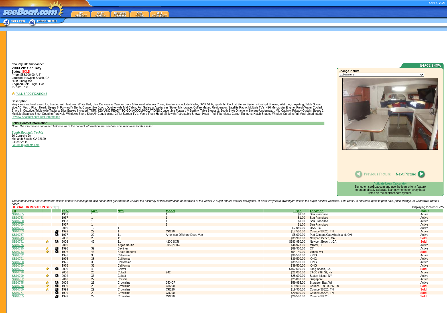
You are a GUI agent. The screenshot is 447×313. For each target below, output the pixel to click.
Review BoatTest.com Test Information (36, 116)
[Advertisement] (228, 47)
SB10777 (18, 292)
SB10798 (18, 272)
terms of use (437, 309)
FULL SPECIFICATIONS (31, 93)
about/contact (399, 309)
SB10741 (18, 241)
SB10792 (18, 255)
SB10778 (18, 286)
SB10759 (18, 224)
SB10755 (18, 296)
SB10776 (18, 245)
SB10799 (18, 275)
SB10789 (18, 265)
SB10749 (18, 238)
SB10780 (18, 289)
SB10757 (18, 234)
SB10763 (18, 217)
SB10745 (18, 282)
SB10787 (18, 269)
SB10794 (18, 228)
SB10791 (18, 258)
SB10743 (18, 251)
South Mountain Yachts (27, 132)
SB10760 (18, 221)
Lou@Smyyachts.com (25, 145)
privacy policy (418, 309)
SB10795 (18, 248)
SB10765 (18, 214)
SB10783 (18, 231)
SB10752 (18, 279)
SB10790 (18, 262)
